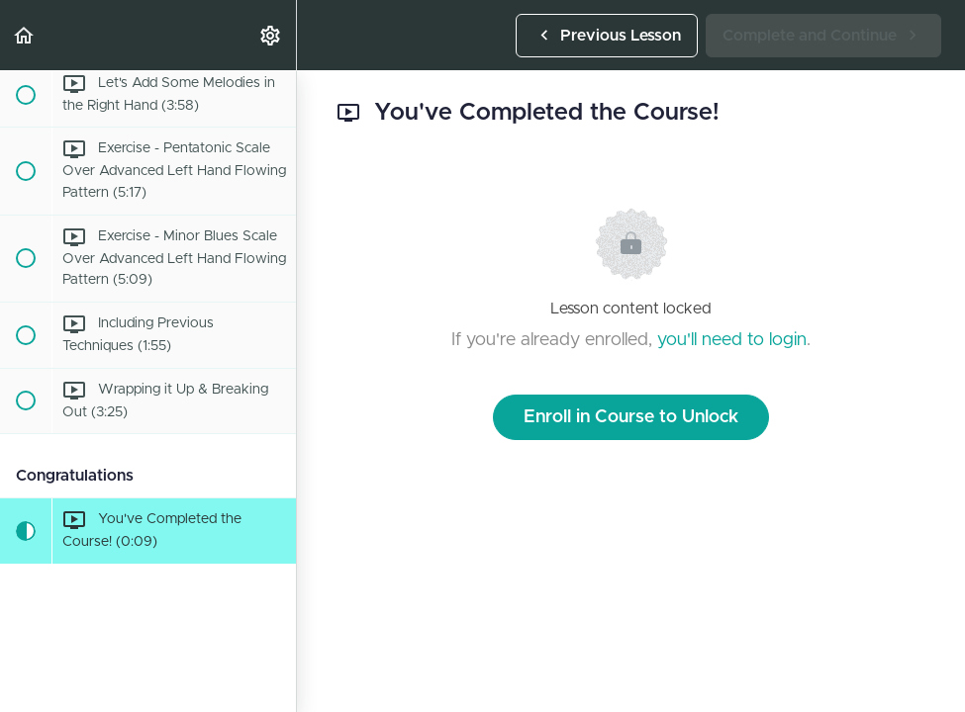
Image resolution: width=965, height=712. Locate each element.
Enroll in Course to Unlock (631, 417)
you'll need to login (732, 340)
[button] (24, 35)
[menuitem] (271, 35)
